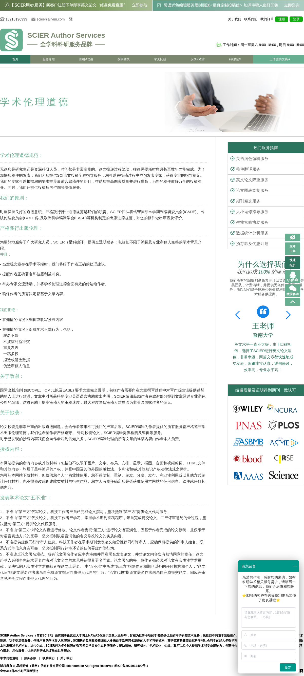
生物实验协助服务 (249, 222)
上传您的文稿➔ (280, 59)
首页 (15, 59)
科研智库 (235, 59)
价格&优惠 (86, 59)
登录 (296, 19)
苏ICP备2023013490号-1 (131, 666)
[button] (287, 315)
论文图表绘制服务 (249, 190)
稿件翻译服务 (245, 169)
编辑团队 (124, 59)
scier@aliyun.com (51, 19)
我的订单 (267, 19)
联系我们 (250, 19)
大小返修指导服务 (249, 212)
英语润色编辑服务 (249, 158)
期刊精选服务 (245, 201)
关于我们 (234, 19)
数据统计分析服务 (249, 233)
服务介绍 (49, 59)
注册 (281, 19)
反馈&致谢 (198, 59)
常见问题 (160, 59)
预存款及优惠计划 (249, 243)
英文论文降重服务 (249, 180)
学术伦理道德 (9, 658)
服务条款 (30, 658)
